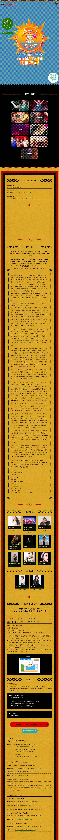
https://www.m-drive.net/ (22, 750)
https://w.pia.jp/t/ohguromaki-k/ (25, 726)
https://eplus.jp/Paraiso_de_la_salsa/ (27, 731)
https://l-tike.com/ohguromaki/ (25, 721)
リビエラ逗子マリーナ (32, 593)
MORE (14, 505)
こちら (26, 622)
